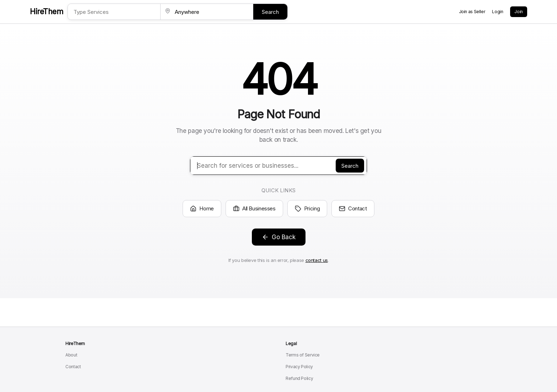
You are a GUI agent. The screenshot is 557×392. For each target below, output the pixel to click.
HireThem (46, 11)
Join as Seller (472, 11)
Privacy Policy (299, 366)
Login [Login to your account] (497, 11)
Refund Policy (299, 378)
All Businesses (254, 208)
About (71, 355)
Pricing (307, 208)
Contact (353, 208)
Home (202, 208)
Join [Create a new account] (518, 11)
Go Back (279, 237)
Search (270, 12)
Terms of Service (303, 355)
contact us (316, 260)
